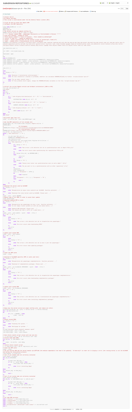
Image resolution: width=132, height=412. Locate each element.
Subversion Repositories (16, 3)
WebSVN (57, 409)
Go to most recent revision (51, 11)
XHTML (77, 409)
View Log (93, 11)
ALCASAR (35, 3)
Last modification (84, 11)
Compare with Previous (72, 11)
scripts (9, 8)
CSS (81, 409)
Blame (62, 11)
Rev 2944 (39, 11)
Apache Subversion (67, 409)
